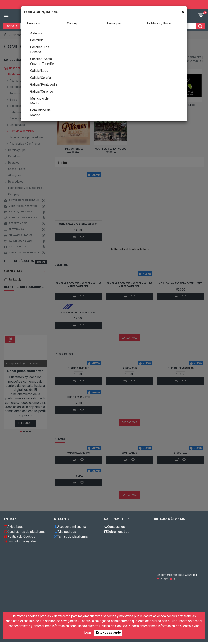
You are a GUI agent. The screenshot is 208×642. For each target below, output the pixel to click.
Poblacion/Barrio (159, 23)
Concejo (72, 23)
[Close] (182, 11)
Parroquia (114, 23)
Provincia (33, 23)
